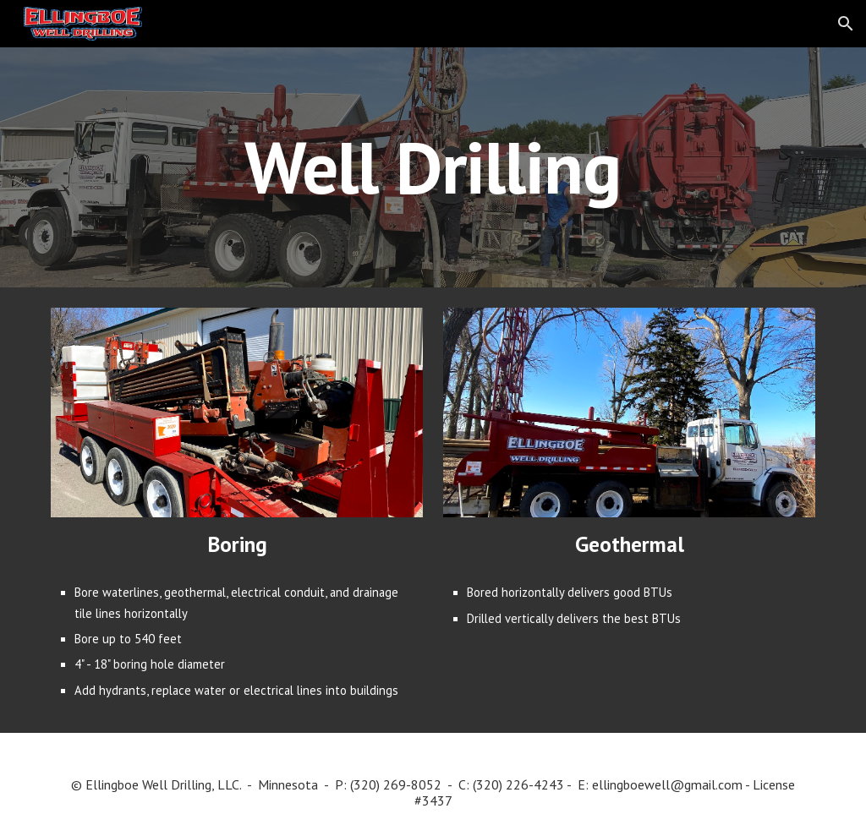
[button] (845, 23)
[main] (432, 167)
